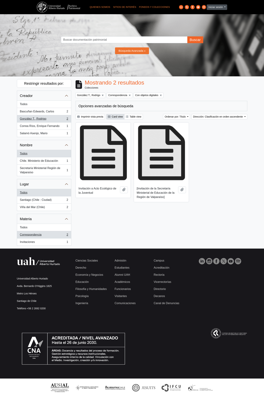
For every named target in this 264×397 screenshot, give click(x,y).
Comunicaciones (125, 303)
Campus (159, 260)
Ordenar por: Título (175, 116)
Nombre (26, 145)
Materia (26, 219)
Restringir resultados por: (44, 83)
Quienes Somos (100, 7)
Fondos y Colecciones (154, 7)
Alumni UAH (122, 274)
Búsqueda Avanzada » (132, 50)
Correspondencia (44, 235)
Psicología (82, 296)
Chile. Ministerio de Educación (44, 161)
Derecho (81, 267)
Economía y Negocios (89, 274)
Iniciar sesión (216, 7)
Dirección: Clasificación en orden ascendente (218, 116)
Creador (26, 96)
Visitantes (121, 296)
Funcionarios (123, 288)
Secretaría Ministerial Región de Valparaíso (44, 170)
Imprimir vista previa (90, 116)
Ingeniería (82, 303)
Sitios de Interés (124, 7)
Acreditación (161, 267)
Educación (82, 281)
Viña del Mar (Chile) (44, 208)
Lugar (24, 184)
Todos (24, 104)
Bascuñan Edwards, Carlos (44, 112)
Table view (133, 116)
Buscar (195, 40)
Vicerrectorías (162, 281)
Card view (115, 116)
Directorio (160, 288)
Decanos (159, 296)
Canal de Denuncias (166, 303)
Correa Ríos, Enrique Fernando (44, 127)
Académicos (122, 281)
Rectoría (159, 274)
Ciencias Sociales (87, 260)
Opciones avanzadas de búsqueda (106, 106)
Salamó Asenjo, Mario (44, 134)
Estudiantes (122, 267)
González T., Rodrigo (44, 119)
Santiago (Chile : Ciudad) (44, 200)
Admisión (120, 260)
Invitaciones (44, 243)
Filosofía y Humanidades (91, 288)
